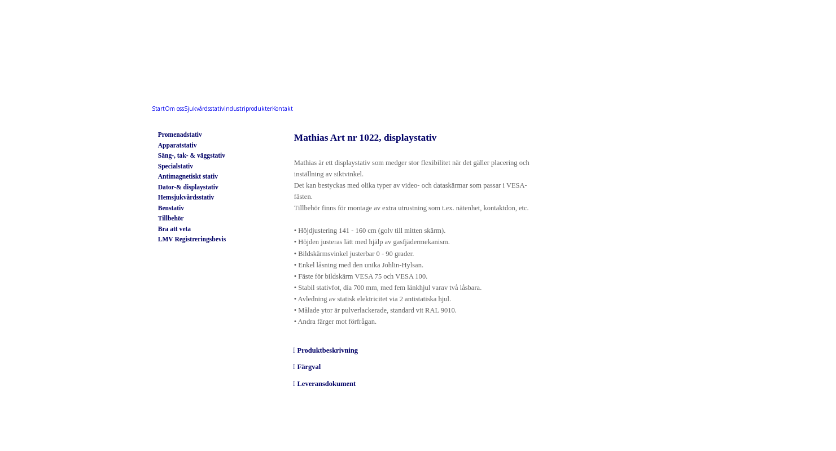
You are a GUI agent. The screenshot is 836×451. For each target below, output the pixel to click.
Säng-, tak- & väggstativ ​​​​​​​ (191, 155)
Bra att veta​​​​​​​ (174, 229)
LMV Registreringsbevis (192, 239)
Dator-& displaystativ (188, 187)
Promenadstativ (180, 134)
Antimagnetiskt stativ (188, 176)
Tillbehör (171, 218)
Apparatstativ (177, 145)
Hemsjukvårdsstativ (186, 197)
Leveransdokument (326, 384)
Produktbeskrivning (327, 350)
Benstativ (171, 208)
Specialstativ (175, 166)
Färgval (309, 367)
